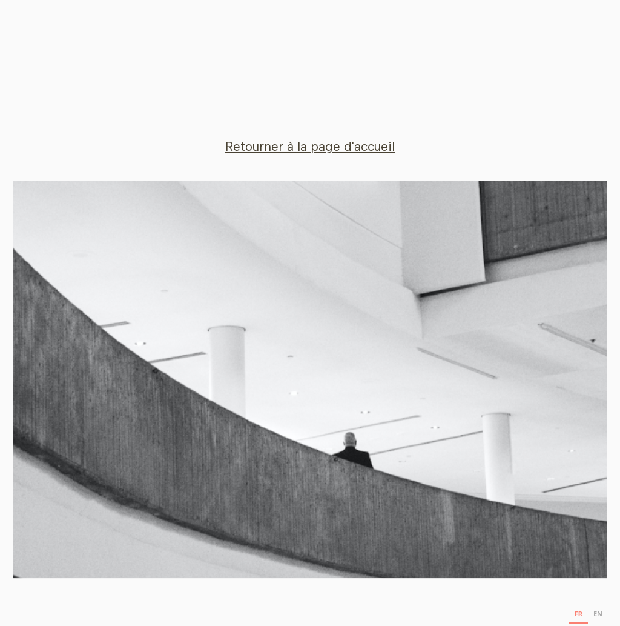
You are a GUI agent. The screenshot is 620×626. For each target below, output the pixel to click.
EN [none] (597, 614)
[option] (598, 615)
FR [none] (578, 614)
